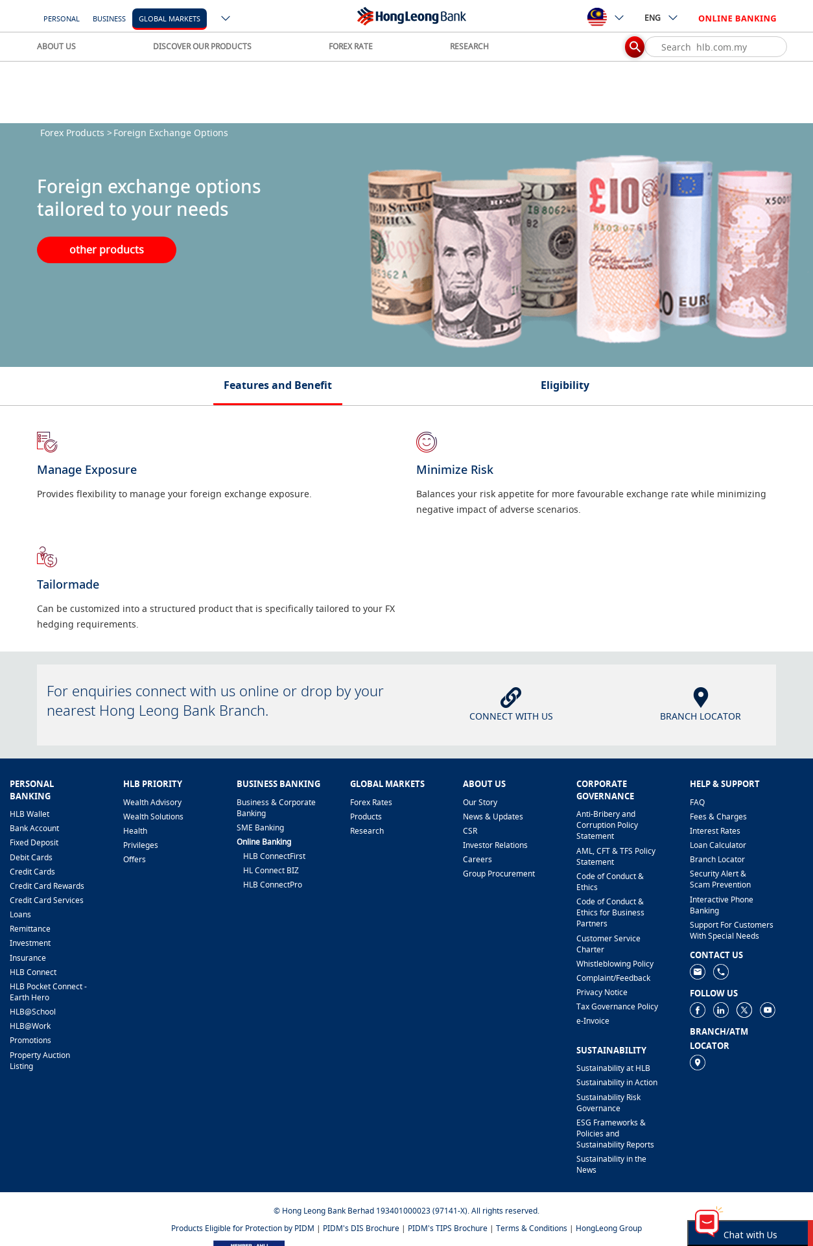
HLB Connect (33, 972)
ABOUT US (56, 46)
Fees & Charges (718, 816)
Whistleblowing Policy (615, 963)
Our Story (480, 802)
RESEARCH (469, 46)
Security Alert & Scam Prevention (720, 879)
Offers (134, 859)
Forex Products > (76, 132)
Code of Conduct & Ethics (610, 882)
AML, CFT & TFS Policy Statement (615, 856)
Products (366, 816)
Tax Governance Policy (617, 1006)
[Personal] (61, 18)
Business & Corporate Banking (276, 808)
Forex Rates (371, 802)
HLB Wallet (29, 813)
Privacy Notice (602, 992)
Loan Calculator (718, 845)
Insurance (28, 957)
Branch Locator (717, 859)
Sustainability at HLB (613, 1068)
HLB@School (33, 1011)
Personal (61, 18)
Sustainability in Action (616, 1082)
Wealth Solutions (153, 816)
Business (109, 18)
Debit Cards (31, 857)
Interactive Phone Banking (721, 905)
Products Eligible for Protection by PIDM (242, 1228)
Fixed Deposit (34, 842)
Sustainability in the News (611, 1164)
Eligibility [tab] (565, 385)
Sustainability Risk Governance (608, 1103)
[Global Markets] (169, 18)
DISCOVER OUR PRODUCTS (202, 46)
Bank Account (34, 828)
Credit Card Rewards (47, 885)
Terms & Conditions (531, 1228)
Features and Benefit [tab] (278, 385)
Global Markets (169, 18)
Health (135, 830)
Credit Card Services (47, 900)
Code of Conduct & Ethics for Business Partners (610, 912)
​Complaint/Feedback (613, 977)
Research (367, 830)
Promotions (30, 1040)
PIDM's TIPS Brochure (448, 1228)
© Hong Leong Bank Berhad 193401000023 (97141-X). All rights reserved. (406, 1210)
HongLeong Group (609, 1228)
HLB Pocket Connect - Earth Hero (48, 992)
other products (106, 249)
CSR (470, 830)
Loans (20, 914)
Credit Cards (32, 871)
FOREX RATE (351, 46)
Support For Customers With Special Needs (731, 930)
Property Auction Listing (40, 1061)
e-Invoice (592, 1020)
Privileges (140, 845)
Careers (477, 859)
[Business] (109, 18)
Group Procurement (499, 873)
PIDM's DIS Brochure (361, 1228)
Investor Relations (495, 845)
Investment (30, 942)
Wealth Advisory (152, 802)
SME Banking (260, 827)
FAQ (697, 802)
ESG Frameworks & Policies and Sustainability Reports (615, 1133)
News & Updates (493, 816)
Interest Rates (715, 830)
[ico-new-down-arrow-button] (226, 19)
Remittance (30, 928)
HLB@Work (30, 1025)
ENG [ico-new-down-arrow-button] (661, 17)
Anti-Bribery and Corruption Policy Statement (607, 824)
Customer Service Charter (608, 944)
